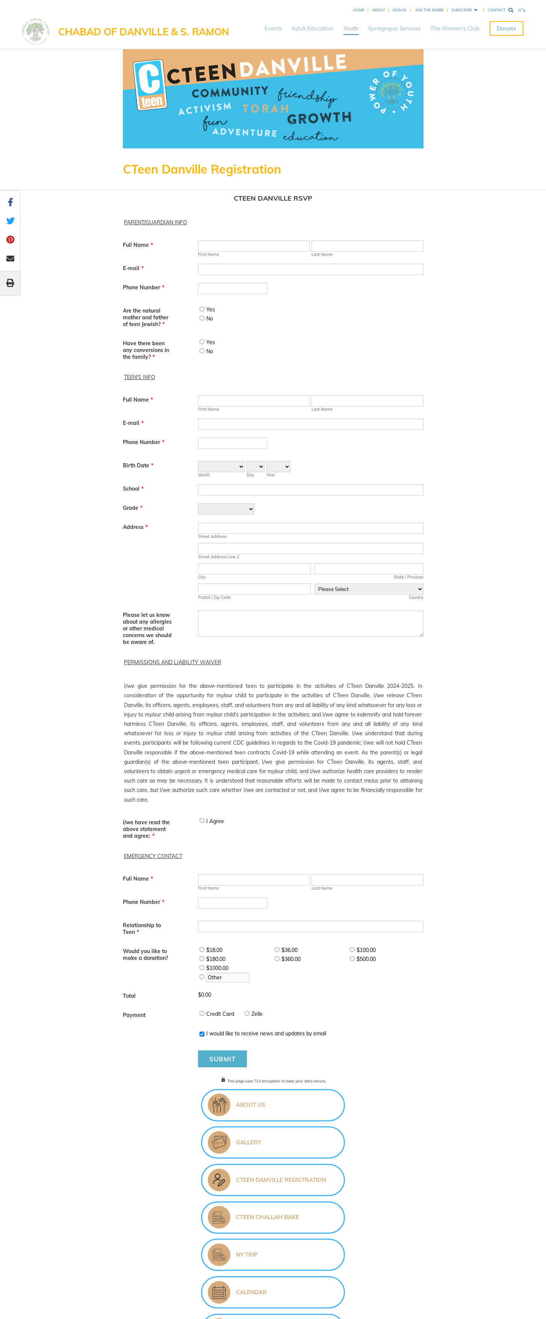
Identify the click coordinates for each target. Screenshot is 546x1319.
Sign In (399, 10)
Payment (134, 1015)
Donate (506, 28)
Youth (350, 28)
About (378, 10)
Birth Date (138, 465)
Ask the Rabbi (429, 10)
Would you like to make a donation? (145, 954)
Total (129, 996)
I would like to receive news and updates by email (266, 1033)
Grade (132, 508)
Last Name (322, 254)
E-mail (133, 268)
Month (204, 474)
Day (250, 474)
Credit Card (220, 1014)
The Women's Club (454, 28)
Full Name (138, 245)
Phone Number (143, 287)
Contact (496, 10)
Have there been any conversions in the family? (146, 350)
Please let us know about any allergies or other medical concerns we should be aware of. (147, 628)
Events (273, 28)
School (133, 488)
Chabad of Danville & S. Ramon (143, 32)
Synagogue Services (394, 28)
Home (359, 10)
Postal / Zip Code (214, 597)
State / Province (408, 577)
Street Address (212, 536)
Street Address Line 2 (218, 556)
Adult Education (313, 28)
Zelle (257, 1014)
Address (135, 527)
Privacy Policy (311, 1268)
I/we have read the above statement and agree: (146, 829)
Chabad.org (257, 1268)
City (202, 577)
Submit (222, 1059)
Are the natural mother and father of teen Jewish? (145, 317)
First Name (208, 254)
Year (270, 474)
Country (416, 597)
